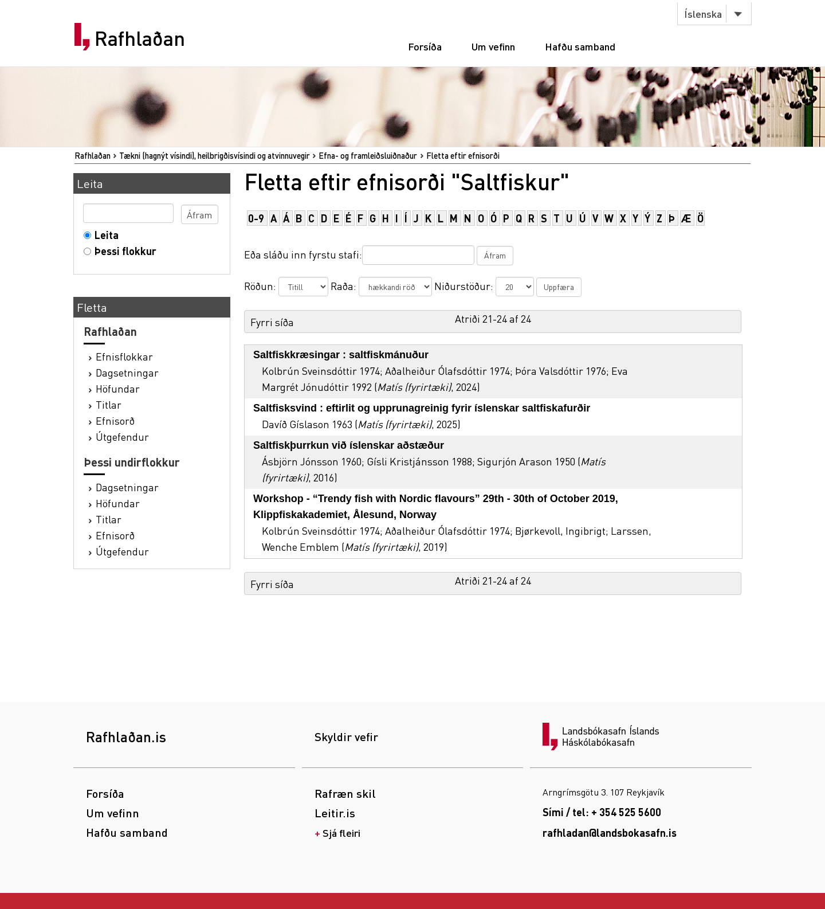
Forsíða (425, 46)
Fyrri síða (272, 321)
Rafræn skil (345, 793)
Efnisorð (115, 420)
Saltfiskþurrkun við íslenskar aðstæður (348, 445)
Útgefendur (122, 436)
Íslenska (703, 13)
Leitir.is (335, 812)
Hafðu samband (580, 46)
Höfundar (118, 388)
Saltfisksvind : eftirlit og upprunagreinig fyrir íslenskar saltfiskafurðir (421, 408)
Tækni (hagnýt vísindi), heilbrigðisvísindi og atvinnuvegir (214, 155)
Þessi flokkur (122, 250)
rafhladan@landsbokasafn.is (610, 832)
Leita (104, 234)
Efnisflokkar (124, 356)
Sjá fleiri (341, 832)
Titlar (108, 404)
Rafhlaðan (140, 38)
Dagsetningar (127, 372)
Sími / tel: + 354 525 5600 (602, 811)
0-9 (256, 218)
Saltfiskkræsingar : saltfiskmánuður (341, 355)
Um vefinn (493, 46)
